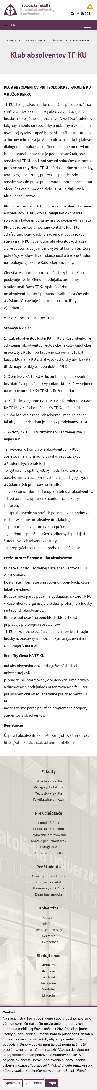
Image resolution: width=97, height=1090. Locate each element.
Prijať (52, 1083)
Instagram (48, 983)
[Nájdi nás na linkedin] (91, 13)
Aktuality (48, 965)
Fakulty (11, 40)
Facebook (49, 977)
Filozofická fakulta (48, 781)
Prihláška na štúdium (48, 828)
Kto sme (48, 917)
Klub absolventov (80, 40)
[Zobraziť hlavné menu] (87, 25)
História (48, 923)
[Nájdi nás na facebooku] (78, 13)
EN (13, 25)
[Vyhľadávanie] (72, 13)
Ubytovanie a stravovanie (48, 835)
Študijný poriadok (49, 882)
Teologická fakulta (34, 40)
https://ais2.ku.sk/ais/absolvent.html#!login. (40, 742)
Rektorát (48, 936)
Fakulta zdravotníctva (48, 799)
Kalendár (48, 971)
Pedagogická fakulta (48, 787)
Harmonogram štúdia (48, 888)
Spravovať (13, 1083)
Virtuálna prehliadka (48, 853)
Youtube (48, 989)
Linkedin (48, 995)
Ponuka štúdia (48, 822)
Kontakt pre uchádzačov (48, 841)
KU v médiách (48, 942)
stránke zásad (23, 1055)
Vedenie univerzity (48, 929)
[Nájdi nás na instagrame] (86, 13)
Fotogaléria (48, 847)
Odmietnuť (34, 1083)
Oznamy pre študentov (48, 876)
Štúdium (57, 40)
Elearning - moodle (48, 894)
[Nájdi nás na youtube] (82, 13)
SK (6, 25)
